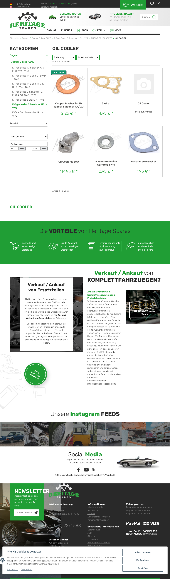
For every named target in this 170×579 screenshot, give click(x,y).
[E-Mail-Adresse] (24, 512)
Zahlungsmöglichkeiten (99, 516)
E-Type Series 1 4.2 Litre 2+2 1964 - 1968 (29, 77)
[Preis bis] (36, 149)
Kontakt (91, 513)
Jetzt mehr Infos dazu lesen (35, 375)
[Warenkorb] (133, 5)
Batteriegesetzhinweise (99, 542)
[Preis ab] (14, 149)
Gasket (106, 103)
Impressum (93, 539)
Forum (98, 30)
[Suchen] (146, 17)
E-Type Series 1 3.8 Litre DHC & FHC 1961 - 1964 (28, 69)
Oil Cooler (144, 103)
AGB (90, 533)
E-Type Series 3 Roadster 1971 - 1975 (29, 106)
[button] (157, 3)
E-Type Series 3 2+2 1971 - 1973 (28, 99)
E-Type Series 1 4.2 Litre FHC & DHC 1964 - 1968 (28, 85)
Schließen (143, 568)
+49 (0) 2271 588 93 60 (59, 3)
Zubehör (14, 123)
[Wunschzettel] (150, 3)
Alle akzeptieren (142, 552)
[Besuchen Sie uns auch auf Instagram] (93, 470)
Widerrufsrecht (95, 545)
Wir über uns (93, 510)
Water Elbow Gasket (143, 161)
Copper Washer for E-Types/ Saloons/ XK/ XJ (69, 105)
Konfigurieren (142, 560)
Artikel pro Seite (85, 57)
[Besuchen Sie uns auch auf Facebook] (78, 470)
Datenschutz (94, 529)
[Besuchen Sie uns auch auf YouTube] (86, 470)
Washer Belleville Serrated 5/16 (106, 163)
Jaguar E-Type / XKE (22, 61)
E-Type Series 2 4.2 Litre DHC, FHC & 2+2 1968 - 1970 (27, 93)
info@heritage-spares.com (24, 5)
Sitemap (91, 536)
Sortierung (59, 57)
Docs (82, 30)
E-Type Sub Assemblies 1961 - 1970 (27, 114)
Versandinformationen (98, 520)
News (115, 30)
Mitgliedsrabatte (95, 507)
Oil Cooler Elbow (68, 161)
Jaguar (14, 55)
